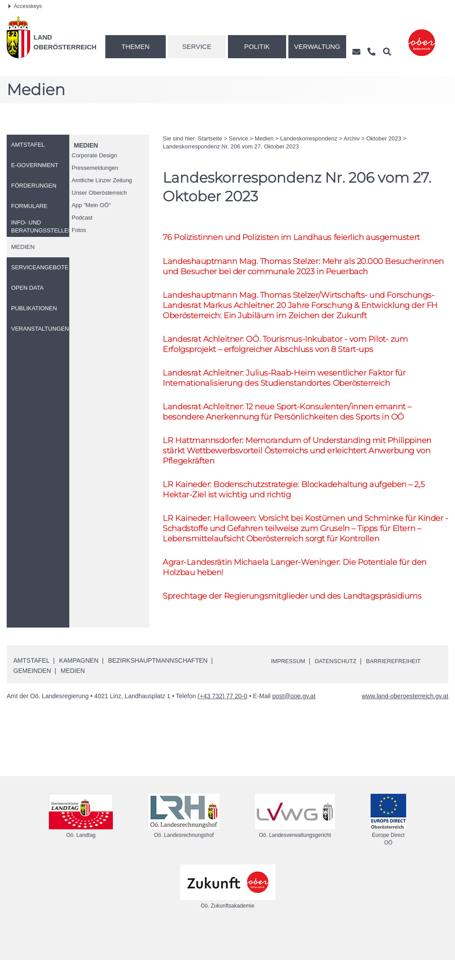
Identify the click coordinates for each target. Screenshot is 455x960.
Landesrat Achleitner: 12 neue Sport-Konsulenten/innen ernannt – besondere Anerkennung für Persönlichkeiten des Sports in (293, 430)
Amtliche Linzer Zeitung (102, 180)
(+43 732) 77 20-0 (222, 723)
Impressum (290, 688)
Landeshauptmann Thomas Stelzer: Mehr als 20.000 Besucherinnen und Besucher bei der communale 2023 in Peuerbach (302, 267)
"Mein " (91, 205)
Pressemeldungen (95, 167)
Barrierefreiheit (404, 688)
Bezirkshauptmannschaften (158, 688)
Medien (86, 145)
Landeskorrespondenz (309, 138)
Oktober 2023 (383, 138)
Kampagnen (78, 688)
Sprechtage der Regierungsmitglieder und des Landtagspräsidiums (298, 623)
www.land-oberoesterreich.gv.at (405, 723)
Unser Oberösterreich (99, 192)
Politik (257, 46)
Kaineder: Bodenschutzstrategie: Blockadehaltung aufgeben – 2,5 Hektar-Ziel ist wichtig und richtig (300, 511)
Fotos (79, 230)
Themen (135, 46)
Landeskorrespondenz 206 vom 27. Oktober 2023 (231, 146)
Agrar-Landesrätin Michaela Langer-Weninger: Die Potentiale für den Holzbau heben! (299, 593)
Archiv (351, 138)
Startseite (210, 138)
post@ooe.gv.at (293, 723)
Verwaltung (317, 46)
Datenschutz (341, 688)
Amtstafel (31, 688)
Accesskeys (25, 6)
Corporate (94, 155)
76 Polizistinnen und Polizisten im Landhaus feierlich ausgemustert (297, 237)
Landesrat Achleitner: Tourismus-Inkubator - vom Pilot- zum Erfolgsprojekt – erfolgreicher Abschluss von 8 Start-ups (291, 359)
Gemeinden (32, 698)
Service (197, 46)
